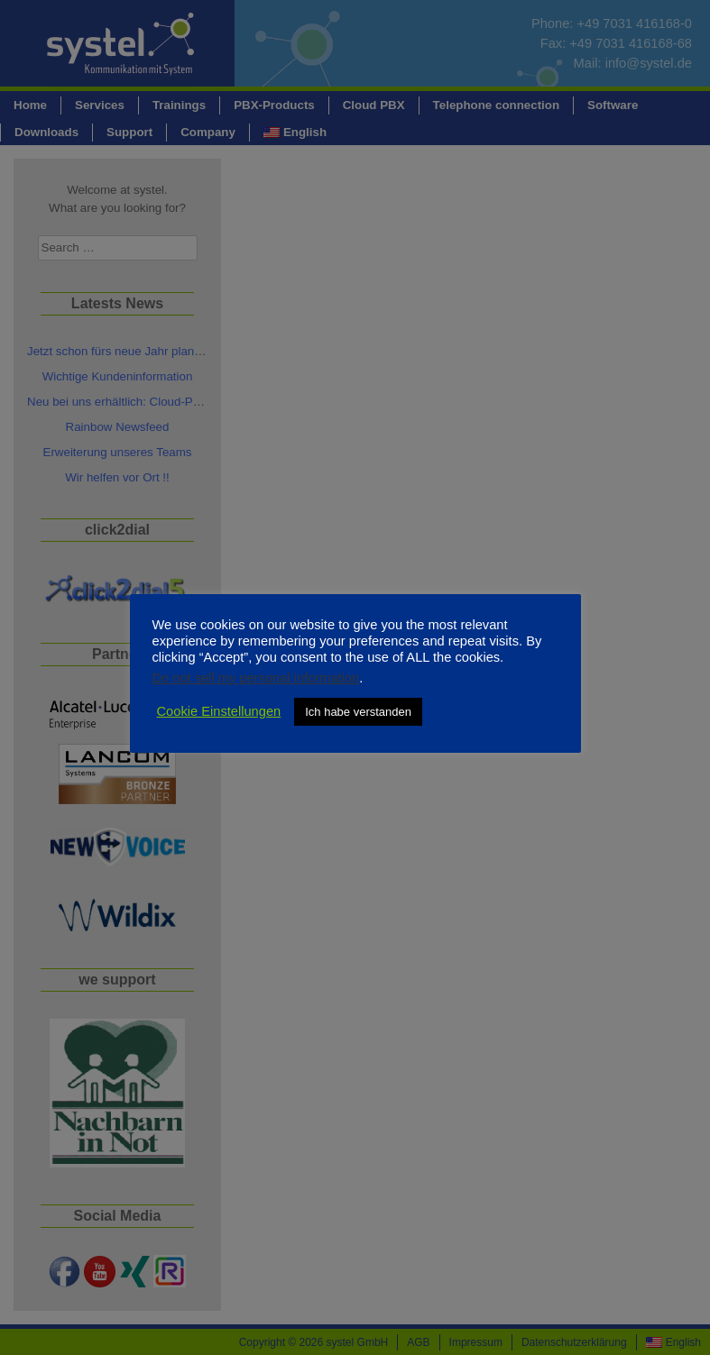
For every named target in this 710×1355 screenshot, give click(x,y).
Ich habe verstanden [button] (358, 712)
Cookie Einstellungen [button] (219, 711)
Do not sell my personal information (256, 678)
